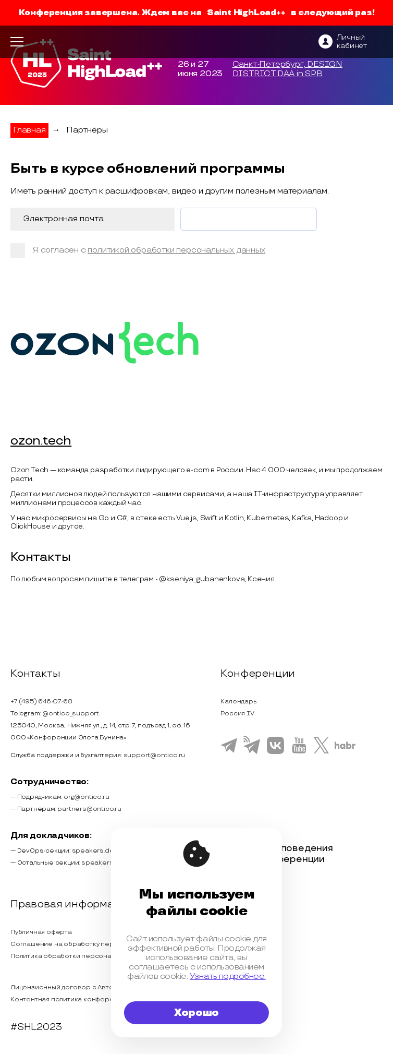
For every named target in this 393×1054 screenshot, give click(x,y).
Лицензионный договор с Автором (68, 987)
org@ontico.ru (86, 797)
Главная (29, 130)
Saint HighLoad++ (246, 13)
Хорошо (196, 1013)
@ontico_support (70, 713)
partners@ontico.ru (89, 809)
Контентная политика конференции (70, 999)
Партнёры (86, 130)
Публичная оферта (41, 932)
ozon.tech (40, 441)
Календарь (238, 701)
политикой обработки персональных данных (176, 250)
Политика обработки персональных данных (82, 956)
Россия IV (237, 713)
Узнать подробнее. (228, 976)
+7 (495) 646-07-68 (41, 701)
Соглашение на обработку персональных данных (92, 944)
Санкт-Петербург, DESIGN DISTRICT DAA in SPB (287, 69)
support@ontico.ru (155, 755)
